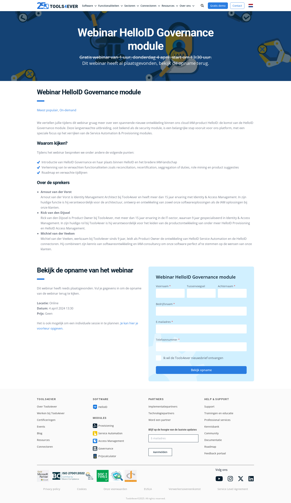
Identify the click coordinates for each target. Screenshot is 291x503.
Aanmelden (160, 452)
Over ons (187, 5)
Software (89, 5)
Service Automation (107, 433)
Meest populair (47, 110)
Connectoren (150, 5)
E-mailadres (164, 322)
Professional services (217, 420)
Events (41, 426)
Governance (103, 448)
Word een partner (159, 420)
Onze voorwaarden (115, 489)
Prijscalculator (104, 456)
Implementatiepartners (162, 406)
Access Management (108, 441)
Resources (170, 5)
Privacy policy (51, 489)
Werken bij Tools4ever (51, 413)
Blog (39, 433)
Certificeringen (46, 420)
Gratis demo (217, 5)
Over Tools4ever (47, 406)
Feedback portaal (215, 453)
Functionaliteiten (110, 5)
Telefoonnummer (168, 339)
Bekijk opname (201, 370)
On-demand (68, 110)
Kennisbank (211, 426)
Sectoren (131, 5)
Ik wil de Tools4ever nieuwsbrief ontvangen (189, 358)
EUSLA (148, 489)
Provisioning (103, 426)
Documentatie (213, 440)
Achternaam (226, 286)
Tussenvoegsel (196, 286)
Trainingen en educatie (218, 413)
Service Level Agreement (233, 489)
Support (209, 406)
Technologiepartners (161, 413)
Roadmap (210, 446)
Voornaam (163, 286)
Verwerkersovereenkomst (185, 489)
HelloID (100, 407)
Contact (237, 5)
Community (211, 433)
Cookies (82, 489)
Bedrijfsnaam (165, 304)
